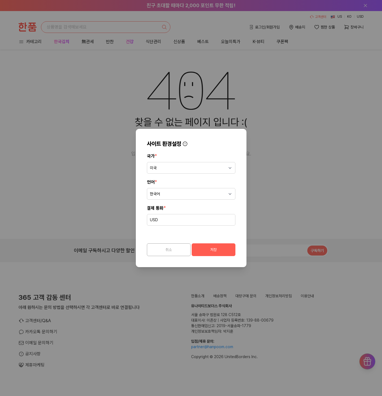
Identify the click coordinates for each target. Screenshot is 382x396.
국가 (152, 156)
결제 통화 (156, 208)
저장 (213, 250)
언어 (152, 182)
